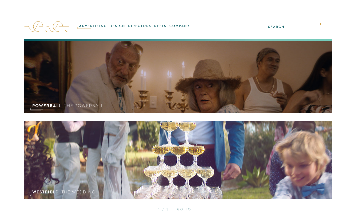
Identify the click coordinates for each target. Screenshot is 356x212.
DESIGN (117, 26)
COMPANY (179, 26)
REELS (160, 26)
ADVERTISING (93, 26)
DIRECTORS (139, 26)
